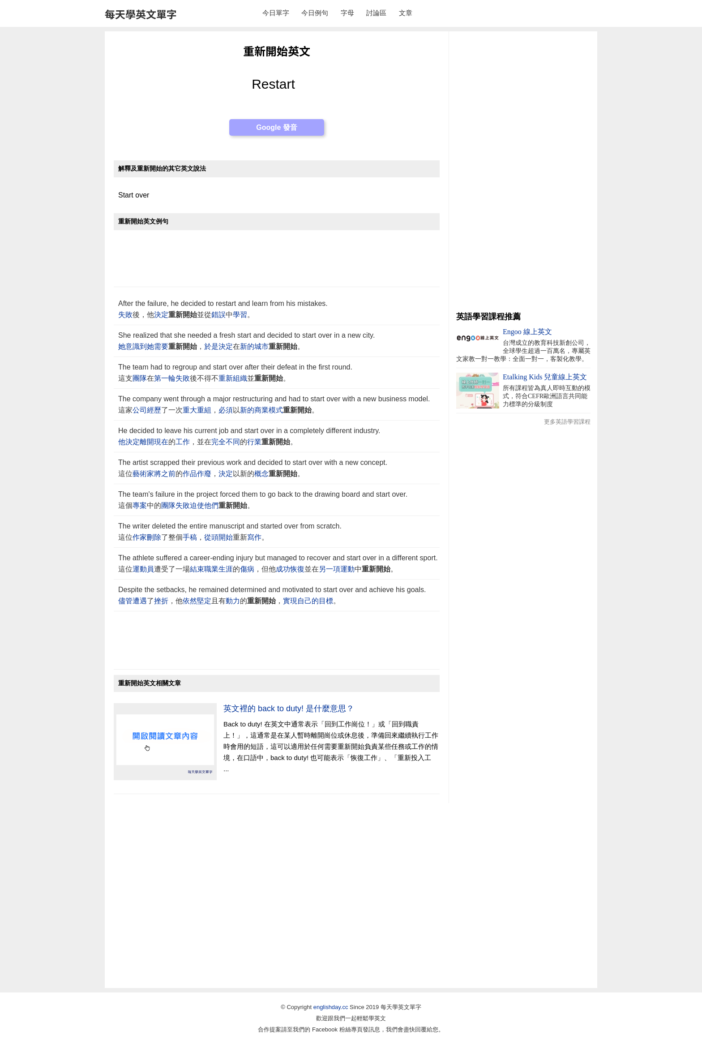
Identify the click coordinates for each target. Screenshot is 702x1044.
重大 (190, 410)
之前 (168, 473)
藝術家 (143, 473)
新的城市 (254, 346)
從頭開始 (218, 537)
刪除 (154, 537)
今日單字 (275, 13)
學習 (240, 314)
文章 (405, 13)
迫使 (197, 505)
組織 (240, 378)
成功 (283, 569)
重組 (204, 410)
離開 (147, 442)
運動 (347, 569)
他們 (211, 505)
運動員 (143, 569)
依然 (190, 601)
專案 (140, 505)
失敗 (125, 314)
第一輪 (165, 378)
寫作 (254, 537)
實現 (290, 601)
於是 (211, 346)
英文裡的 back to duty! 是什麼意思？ (288, 708)
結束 (197, 569)
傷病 (247, 569)
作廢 (204, 473)
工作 (183, 442)
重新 (225, 378)
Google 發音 (276, 127)
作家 (140, 537)
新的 (247, 410)
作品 (190, 473)
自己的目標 (315, 601)
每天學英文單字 (141, 13)
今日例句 (314, 13)
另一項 (329, 569)
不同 (233, 442)
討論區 (376, 13)
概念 (261, 473)
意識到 (136, 346)
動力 (233, 601)
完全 (218, 442)
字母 (347, 13)
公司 (140, 410)
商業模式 (268, 410)
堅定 (204, 601)
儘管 (125, 601)
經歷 (154, 410)
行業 (254, 442)
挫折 (161, 601)
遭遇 (140, 601)
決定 (161, 314)
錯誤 (218, 314)
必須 (225, 410)
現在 (161, 442)
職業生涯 (218, 569)
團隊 (140, 378)
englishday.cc (330, 1007)
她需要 (157, 346)
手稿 (190, 537)
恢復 (297, 569)
